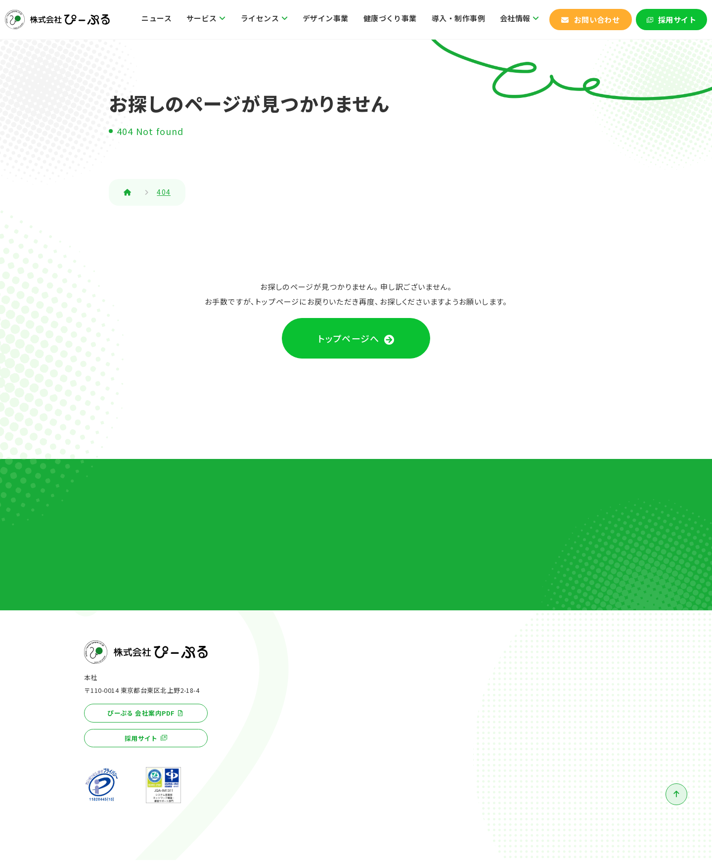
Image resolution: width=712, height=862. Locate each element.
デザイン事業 (326, 18)
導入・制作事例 (458, 18)
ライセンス (260, 18)
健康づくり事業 (390, 18)
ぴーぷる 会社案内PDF (141, 715)
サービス (201, 18)
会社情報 (515, 18)
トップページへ (348, 339)
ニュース (156, 18)
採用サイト (677, 19)
